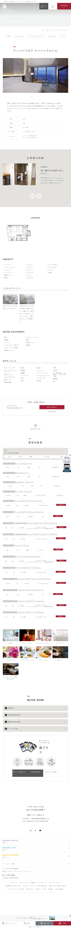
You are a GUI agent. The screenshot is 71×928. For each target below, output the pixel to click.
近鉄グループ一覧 (41, 914)
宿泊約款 (32, 907)
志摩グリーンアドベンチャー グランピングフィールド (16, 896)
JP (35, 6)
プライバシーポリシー (55, 907)
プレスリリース (23, 907)
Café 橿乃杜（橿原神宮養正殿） (10, 903)
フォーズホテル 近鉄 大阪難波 (10, 893)
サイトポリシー (42, 907)
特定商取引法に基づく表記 (13, 911)
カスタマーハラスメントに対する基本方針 (35, 911)
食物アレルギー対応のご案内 (57, 911)
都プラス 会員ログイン (19, 773)
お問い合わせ (29, 914)
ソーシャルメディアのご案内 (15, 914)
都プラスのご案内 (51, 772)
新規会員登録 (35, 772)
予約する (61, 505)
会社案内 (50, 914)
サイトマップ (13, 907)
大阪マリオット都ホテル (35, 926)
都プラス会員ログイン (43, 6)
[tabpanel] (35, 75)
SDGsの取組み (59, 914)
